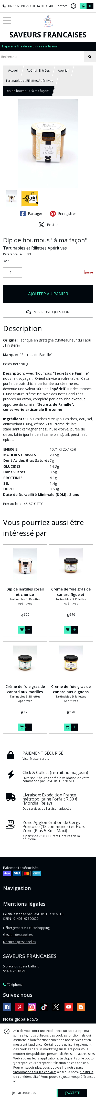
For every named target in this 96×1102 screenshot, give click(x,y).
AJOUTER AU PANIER (48, 294)
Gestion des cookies (18, 935)
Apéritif (63, 70)
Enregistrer (63, 214)
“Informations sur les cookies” (34, 1072)
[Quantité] (12, 272)
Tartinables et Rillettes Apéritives (29, 80)
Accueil (13, 70)
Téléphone (13, 984)
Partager (31, 214)
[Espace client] (73, 6)
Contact (61, 6)
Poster (48, 225)
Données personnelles (19, 942)
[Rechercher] (90, 57)
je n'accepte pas (24, 1093)
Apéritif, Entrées (38, 70)
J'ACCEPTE (72, 1093)
